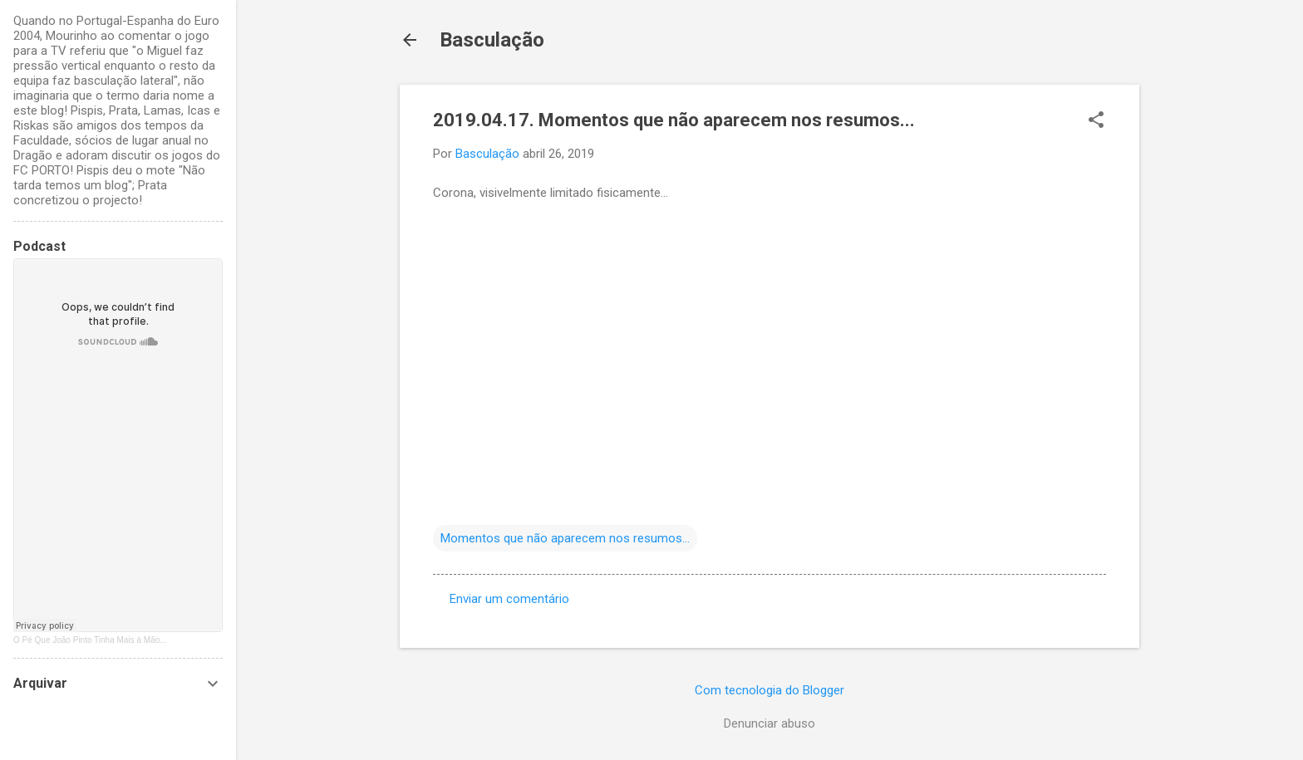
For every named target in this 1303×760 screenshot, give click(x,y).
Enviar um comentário (509, 598)
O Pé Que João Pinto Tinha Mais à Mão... (90, 640)
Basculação (492, 39)
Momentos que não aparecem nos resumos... (565, 538)
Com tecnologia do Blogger (769, 690)
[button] (1096, 121)
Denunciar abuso (769, 723)
